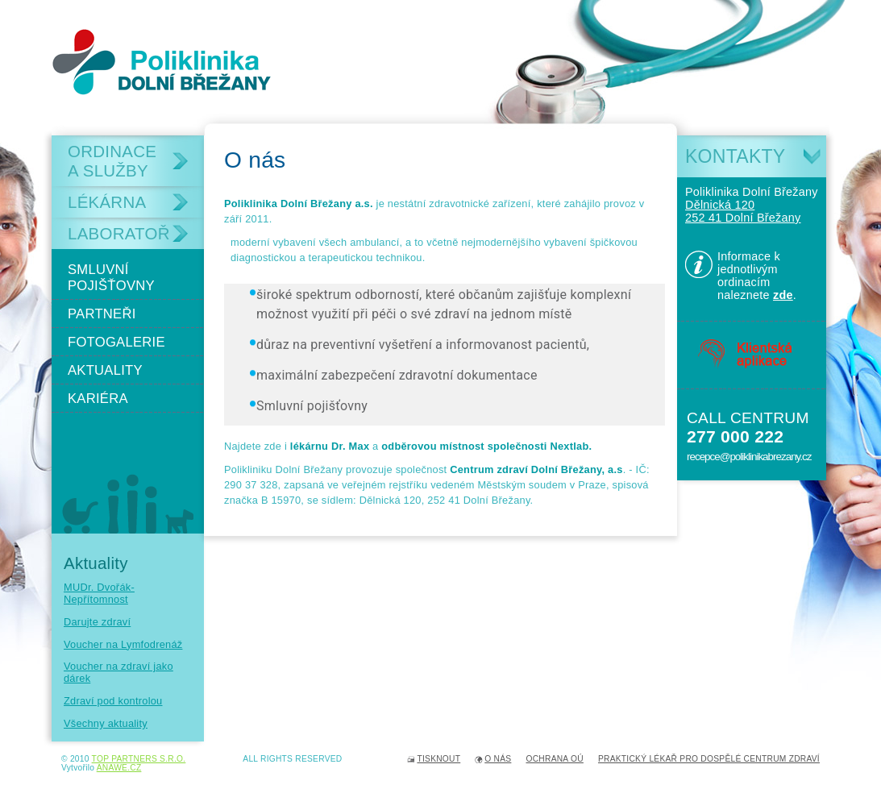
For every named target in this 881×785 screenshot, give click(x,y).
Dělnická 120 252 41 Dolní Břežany (743, 211)
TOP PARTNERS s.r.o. (139, 758)
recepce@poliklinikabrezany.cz (749, 457)
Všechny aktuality (106, 723)
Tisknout (438, 758)
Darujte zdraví (97, 622)
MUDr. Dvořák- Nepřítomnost (99, 593)
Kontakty (735, 156)
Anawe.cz (119, 767)
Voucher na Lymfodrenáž (123, 644)
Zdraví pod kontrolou (113, 701)
